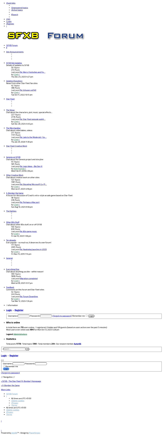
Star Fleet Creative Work (16, 146)
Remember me (79, 316)
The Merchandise (13, 128)
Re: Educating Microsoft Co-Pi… (33, 184)
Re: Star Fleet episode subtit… (32, 119)
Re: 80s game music (28, 231)
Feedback (10, 287)
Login (9, 309)
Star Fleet (10, 99)
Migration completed (29, 278)
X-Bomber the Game (14, 193)
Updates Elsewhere (14, 81)
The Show (10, 110)
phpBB (14, 433)
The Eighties (11, 211)
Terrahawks (11, 240)
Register (19, 309)
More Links (5, 389)
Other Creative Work (14, 175)
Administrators (20, 334)
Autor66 (77, 343)
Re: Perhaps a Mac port (29, 202)
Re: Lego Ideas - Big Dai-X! (31, 166)
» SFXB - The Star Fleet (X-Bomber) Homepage (21, 381)
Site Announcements (15, 52)
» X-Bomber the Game (10, 385)
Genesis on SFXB (13, 157)
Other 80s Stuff (12, 222)
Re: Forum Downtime (29, 296)
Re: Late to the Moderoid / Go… (33, 137)
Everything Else (12, 269)
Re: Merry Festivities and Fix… (32, 72)
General (9, 258)
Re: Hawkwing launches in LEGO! (33, 249)
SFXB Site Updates (14, 63)
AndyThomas (19, 168)
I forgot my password (61, 316)
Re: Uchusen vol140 (28, 90)
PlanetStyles (34, 433)
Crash (16, 74)
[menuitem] (19, 8)
